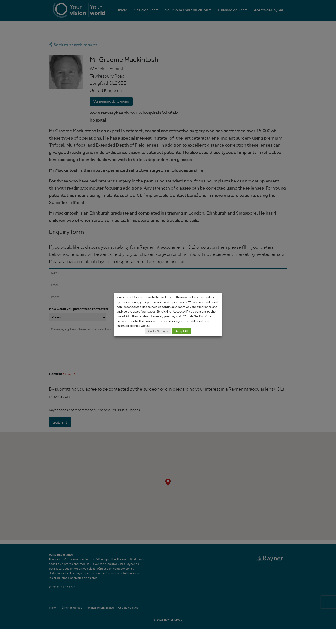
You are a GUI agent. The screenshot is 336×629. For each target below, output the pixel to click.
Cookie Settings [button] (158, 331)
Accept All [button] (182, 331)
